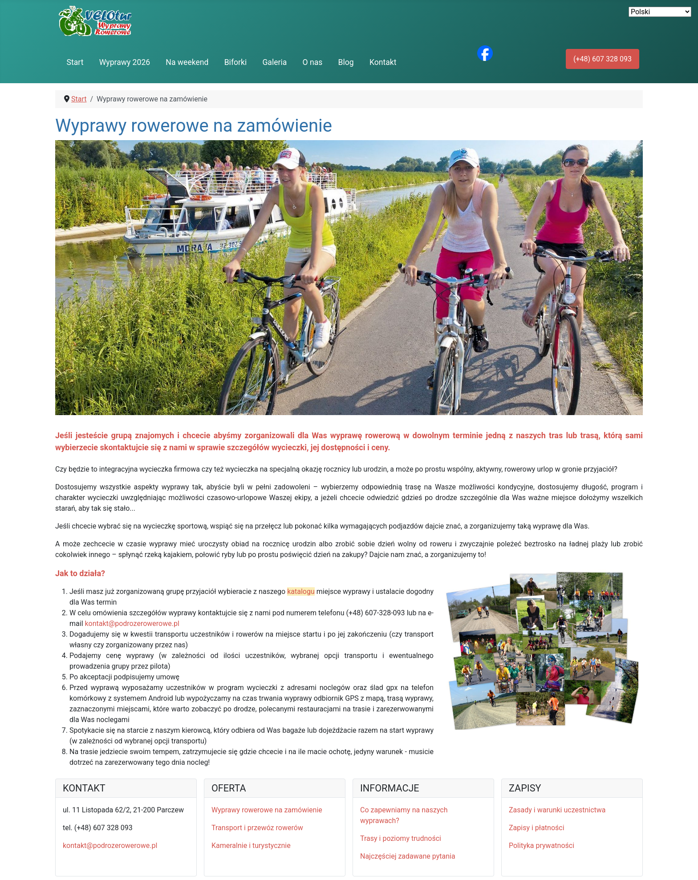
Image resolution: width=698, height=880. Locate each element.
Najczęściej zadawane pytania (407, 856)
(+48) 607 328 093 (602, 59)
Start (75, 62)
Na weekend (187, 62)
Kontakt (383, 62)
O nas (313, 62)
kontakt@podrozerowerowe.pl (132, 623)
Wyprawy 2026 (124, 62)
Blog (346, 62)
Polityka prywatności (541, 845)
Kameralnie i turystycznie (251, 845)
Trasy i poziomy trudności (400, 838)
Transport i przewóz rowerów (257, 827)
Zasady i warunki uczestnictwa (557, 810)
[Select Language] (660, 12)
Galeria (274, 62)
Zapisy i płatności (536, 827)
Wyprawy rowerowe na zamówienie (266, 810)
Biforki (235, 62)
